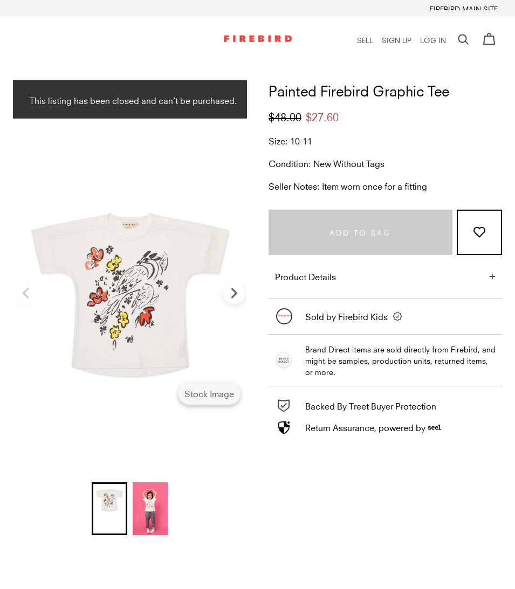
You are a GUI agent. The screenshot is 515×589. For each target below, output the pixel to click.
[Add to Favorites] (479, 232)
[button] (463, 39)
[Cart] (489, 39)
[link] (385, 316)
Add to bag (360, 232)
